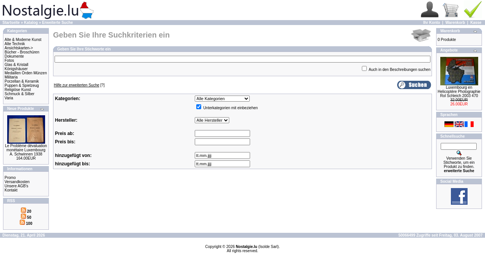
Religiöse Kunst (18, 90)
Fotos (9, 60)
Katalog (31, 22)
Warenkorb (455, 22)
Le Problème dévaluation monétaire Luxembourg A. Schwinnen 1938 (26, 150)
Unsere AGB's (16, 186)
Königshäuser (16, 69)
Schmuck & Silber (19, 94)
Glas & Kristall (16, 65)
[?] (79, 85)
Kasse (475, 22)
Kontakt (11, 190)
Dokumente (14, 56)
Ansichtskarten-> (19, 48)
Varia (9, 98)
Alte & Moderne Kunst (23, 40)
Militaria (11, 77)
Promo (10, 178)
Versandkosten (17, 182)
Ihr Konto (431, 22)
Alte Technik (15, 44)
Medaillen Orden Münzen (26, 73)
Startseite (11, 22)
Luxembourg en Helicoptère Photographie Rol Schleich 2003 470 (459, 91)
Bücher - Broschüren (22, 52)
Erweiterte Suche (57, 22)
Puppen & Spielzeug (22, 85)
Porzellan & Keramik (22, 81)
